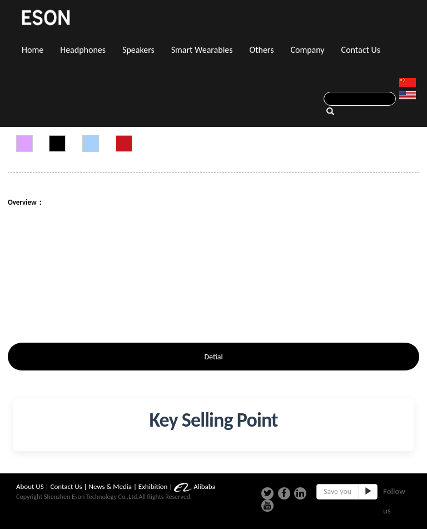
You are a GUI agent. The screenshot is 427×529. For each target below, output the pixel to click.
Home (32, 50)
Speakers (138, 50)
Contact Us (360, 50)
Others (262, 50)
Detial (213, 357)
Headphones (83, 50)
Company (307, 50)
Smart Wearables (202, 50)
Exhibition (153, 486)
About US (30, 486)
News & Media (110, 486)
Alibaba (195, 486)
